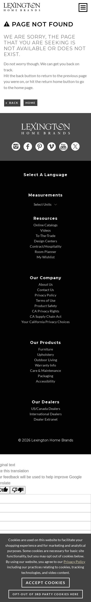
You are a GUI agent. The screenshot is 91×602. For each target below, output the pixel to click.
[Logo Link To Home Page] (22, 9)
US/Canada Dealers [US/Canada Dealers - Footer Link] (45, 409)
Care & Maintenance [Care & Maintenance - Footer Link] (45, 370)
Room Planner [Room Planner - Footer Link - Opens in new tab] (45, 252)
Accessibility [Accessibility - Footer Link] (45, 381)
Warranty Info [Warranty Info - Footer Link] (45, 365)
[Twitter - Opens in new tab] (75, 146)
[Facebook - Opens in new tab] (28, 146)
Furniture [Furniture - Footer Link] (45, 349)
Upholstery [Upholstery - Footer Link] (45, 354)
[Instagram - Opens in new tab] (16, 146)
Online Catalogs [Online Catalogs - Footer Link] (45, 225)
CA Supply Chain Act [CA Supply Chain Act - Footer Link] (45, 316)
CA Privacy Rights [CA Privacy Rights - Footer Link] (45, 311)
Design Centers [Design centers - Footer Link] (45, 241)
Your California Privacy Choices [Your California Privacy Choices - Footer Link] (45, 322)
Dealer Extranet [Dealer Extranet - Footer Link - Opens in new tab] (46, 419)
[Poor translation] (17, 490)
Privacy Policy (74, 562)
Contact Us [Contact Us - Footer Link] (45, 290)
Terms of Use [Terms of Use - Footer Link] (45, 300)
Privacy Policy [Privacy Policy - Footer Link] (45, 295)
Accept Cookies (46, 582)
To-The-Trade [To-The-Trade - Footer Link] (45, 236)
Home (30, 102)
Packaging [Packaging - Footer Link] (45, 376)
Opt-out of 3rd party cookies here (46, 594)
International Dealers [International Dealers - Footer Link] (46, 414)
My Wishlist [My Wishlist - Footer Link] (46, 257)
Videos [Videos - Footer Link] (45, 230)
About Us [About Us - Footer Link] (46, 284)
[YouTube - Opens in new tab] (63, 146)
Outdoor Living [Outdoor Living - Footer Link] (45, 360)
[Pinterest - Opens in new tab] (39, 146)
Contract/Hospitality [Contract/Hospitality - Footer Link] (45, 246)
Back (13, 102)
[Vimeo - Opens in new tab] (51, 146)
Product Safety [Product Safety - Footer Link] (45, 306)
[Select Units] (45, 204)
